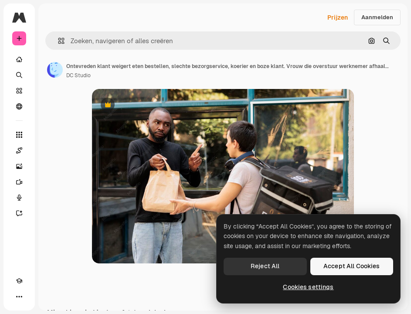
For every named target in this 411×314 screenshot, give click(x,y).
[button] (58, 41)
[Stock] (19, 91)
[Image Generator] (19, 166)
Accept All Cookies (351, 266)
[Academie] (19, 281)
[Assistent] (19, 213)
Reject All (265, 266)
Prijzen (337, 17)
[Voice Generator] (19, 198)
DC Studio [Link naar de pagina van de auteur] (78, 75)
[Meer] (19, 297)
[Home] (19, 59)
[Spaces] (19, 150)
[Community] (19, 106)
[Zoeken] (19, 75)
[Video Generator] (19, 182)
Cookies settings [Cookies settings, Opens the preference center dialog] (308, 287)
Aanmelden (377, 17)
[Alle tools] (19, 135)
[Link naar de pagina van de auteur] (55, 70)
